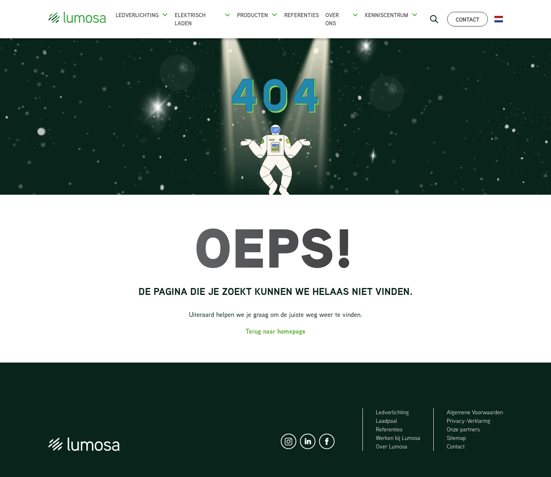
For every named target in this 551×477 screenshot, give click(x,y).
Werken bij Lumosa (398, 438)
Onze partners (463, 429)
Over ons (332, 19)
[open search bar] (434, 19)
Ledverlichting (137, 15)
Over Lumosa (391, 446)
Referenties (301, 15)
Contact (467, 19)
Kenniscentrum (386, 15)
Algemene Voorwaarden (475, 412)
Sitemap (456, 438)
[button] (165, 15)
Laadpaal (387, 420)
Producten (252, 15)
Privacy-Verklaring (468, 420)
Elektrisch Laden (190, 19)
